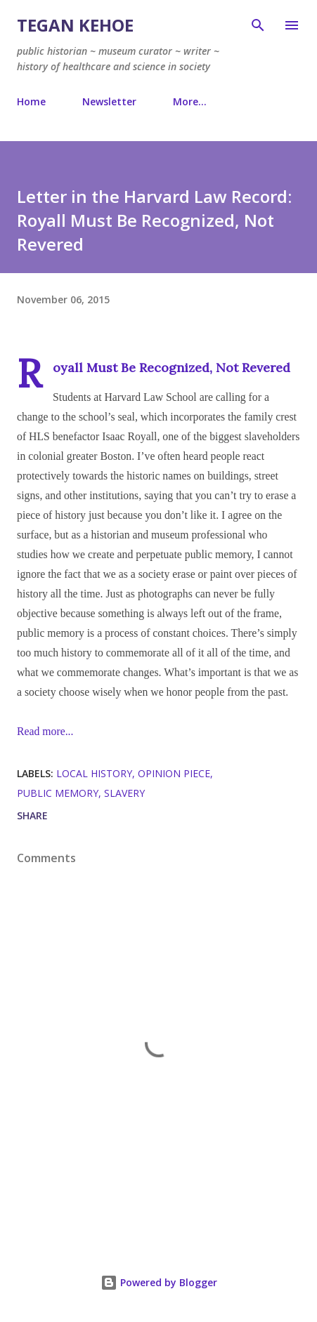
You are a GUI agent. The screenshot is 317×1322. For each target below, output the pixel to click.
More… (190, 101)
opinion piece (174, 773)
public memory (57, 793)
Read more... (45, 731)
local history (94, 773)
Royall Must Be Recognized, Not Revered (171, 367)
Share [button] (32, 815)
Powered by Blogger (159, 1282)
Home (31, 101)
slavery (124, 793)
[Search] (258, 25)
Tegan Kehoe (75, 25)
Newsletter (109, 101)
